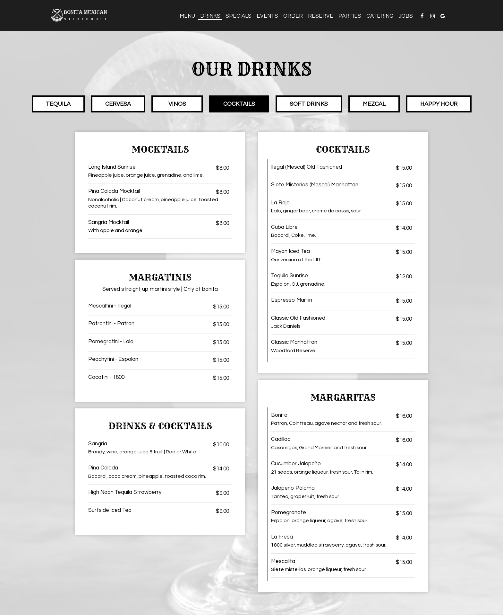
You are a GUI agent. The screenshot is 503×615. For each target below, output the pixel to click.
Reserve (320, 16)
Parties (349, 16)
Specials (239, 16)
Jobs (405, 16)
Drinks (210, 16)
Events (267, 16)
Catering (379, 16)
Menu (187, 16)
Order (293, 16)
